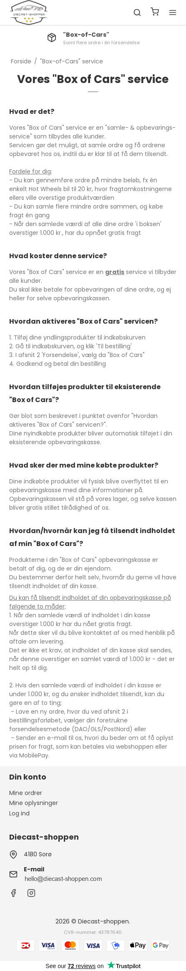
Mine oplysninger (33, 803)
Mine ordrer (25, 793)
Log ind (19, 813)
